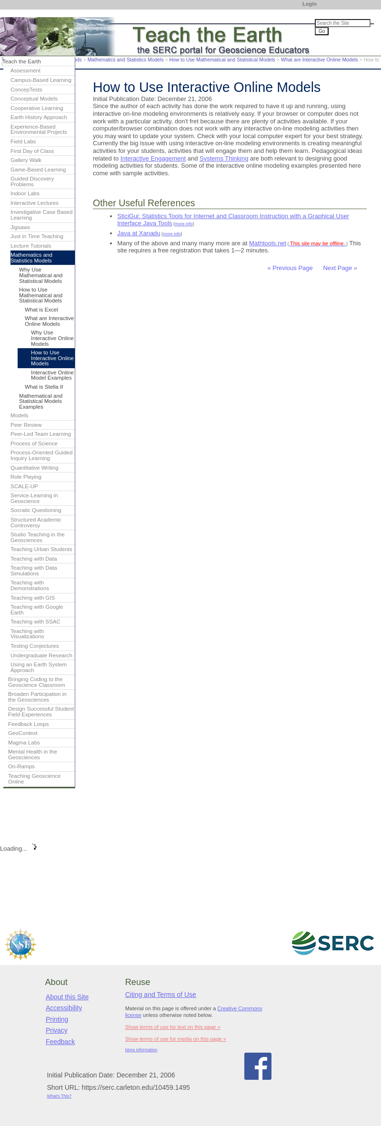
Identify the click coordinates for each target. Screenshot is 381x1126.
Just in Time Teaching (36, 236)
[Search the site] (343, 23)
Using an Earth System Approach (38, 667)
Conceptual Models (34, 98)
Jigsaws (20, 227)
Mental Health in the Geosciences (32, 754)
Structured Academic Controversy (35, 522)
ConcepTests (26, 89)
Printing (57, 1019)
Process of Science (34, 443)
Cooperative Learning (36, 108)
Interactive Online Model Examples (52, 375)
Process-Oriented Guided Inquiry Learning (41, 455)
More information (141, 1049)
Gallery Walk (25, 160)
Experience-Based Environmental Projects (38, 129)
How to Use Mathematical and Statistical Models (222, 59)
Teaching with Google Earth (36, 609)
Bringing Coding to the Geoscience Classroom (36, 682)
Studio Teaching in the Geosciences (37, 537)
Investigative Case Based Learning (41, 215)
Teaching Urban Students (41, 549)
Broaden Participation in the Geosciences (37, 697)
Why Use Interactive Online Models (52, 338)
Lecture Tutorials (30, 246)
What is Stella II (44, 387)
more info (184, 223)
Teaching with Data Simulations (33, 570)
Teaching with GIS (32, 598)
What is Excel (41, 309)
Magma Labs (24, 742)
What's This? (59, 1096)
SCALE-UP (24, 486)
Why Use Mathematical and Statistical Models (40, 275)
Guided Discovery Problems (32, 181)
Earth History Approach (38, 117)
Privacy (57, 1030)
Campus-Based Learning (40, 80)
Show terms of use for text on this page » (173, 1027)
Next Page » (339, 267)
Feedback (60, 1042)
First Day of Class (32, 151)
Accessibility (64, 1008)
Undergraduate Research (41, 655)
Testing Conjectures (34, 646)
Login (309, 4)
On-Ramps (21, 766)
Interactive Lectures (34, 203)
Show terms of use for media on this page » (175, 1039)
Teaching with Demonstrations (29, 585)
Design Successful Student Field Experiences (41, 711)
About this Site (67, 997)
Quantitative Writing (34, 468)
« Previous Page (289, 267)
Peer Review (26, 425)
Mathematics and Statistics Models (126, 59)
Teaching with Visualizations (27, 634)
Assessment (25, 70)
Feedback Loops (28, 724)
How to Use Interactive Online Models (52, 358)
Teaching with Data (33, 559)
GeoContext (23, 733)
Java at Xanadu (138, 233)
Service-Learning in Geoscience (34, 498)
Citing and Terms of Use (160, 994)
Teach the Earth (21, 61)
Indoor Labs (25, 193)
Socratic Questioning (35, 510)
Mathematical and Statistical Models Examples (40, 401)
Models (19, 415)
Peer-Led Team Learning (40, 434)
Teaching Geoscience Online (34, 778)
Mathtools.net (267, 243)
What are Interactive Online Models (319, 59)
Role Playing (25, 477)
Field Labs (23, 141)
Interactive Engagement (153, 158)
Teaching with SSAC (35, 621)
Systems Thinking (224, 158)
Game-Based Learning (38, 169)
